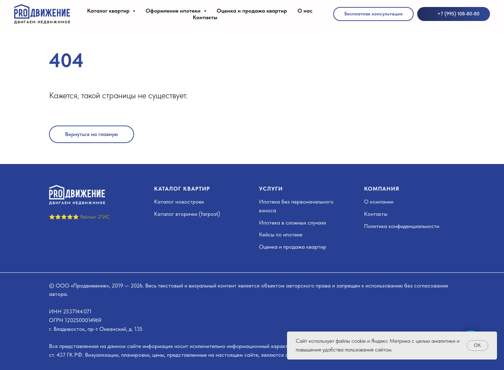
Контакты (205, 17)
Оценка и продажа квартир (252, 10)
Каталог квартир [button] (109, 10)
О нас (305, 10)
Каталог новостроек (179, 201)
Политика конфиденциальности (401, 226)
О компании (378, 201)
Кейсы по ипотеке (280, 234)
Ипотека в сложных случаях (292, 222)
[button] (373, 14)
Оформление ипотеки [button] (174, 10)
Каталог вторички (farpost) (187, 214)
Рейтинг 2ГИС (95, 217)
